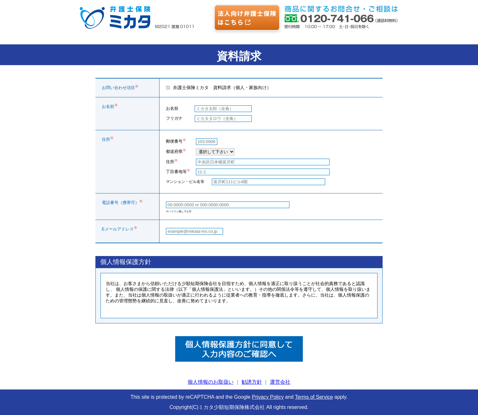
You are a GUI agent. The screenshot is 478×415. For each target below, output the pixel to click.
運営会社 (280, 382)
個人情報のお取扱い (211, 382)
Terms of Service (314, 397)
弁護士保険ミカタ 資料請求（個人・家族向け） (222, 87)
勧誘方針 (252, 382)
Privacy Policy (268, 397)
